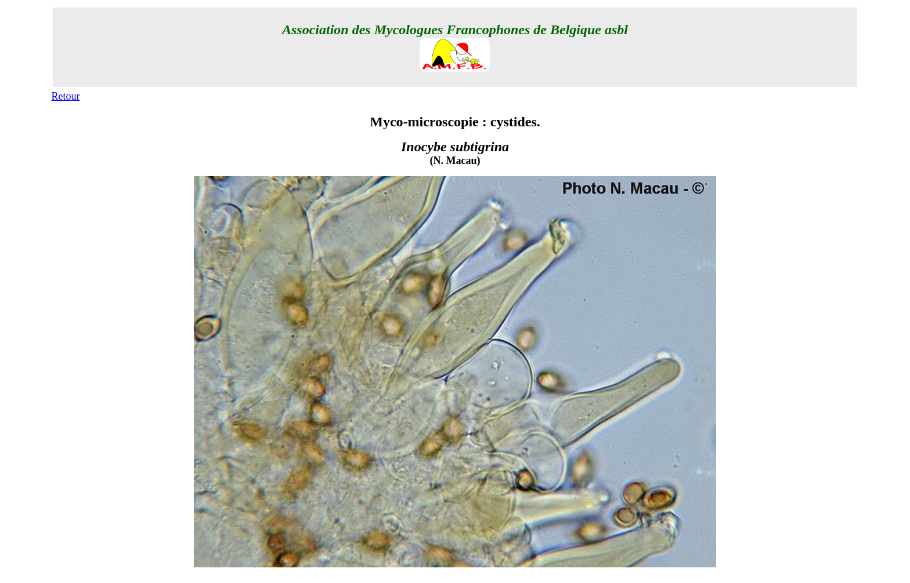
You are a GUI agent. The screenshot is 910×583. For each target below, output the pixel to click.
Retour (66, 96)
